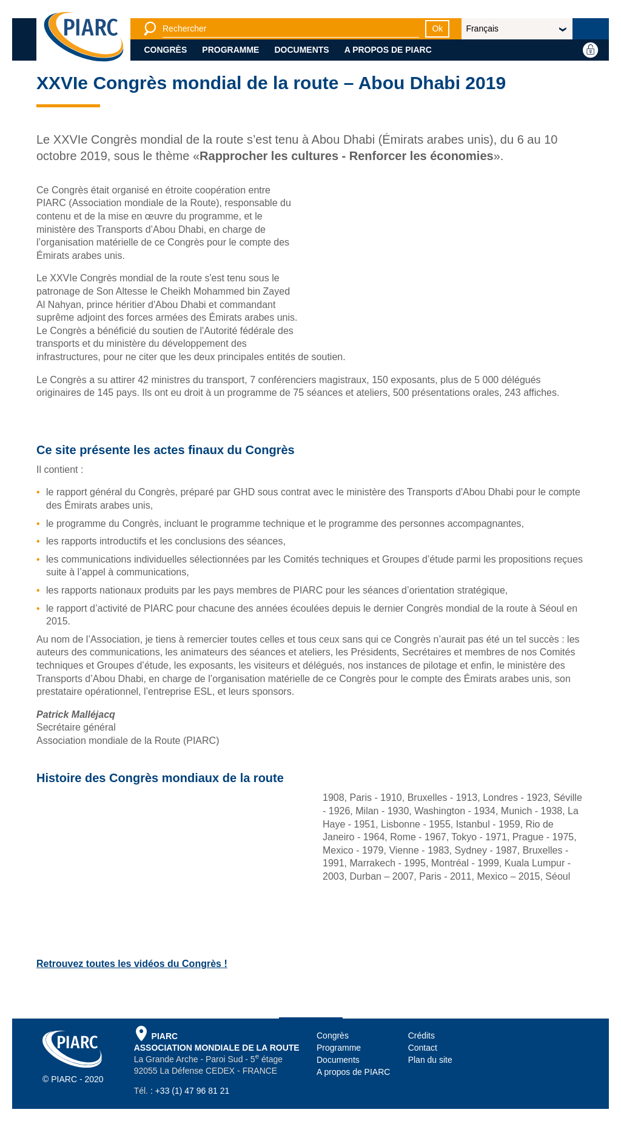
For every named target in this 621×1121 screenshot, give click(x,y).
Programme (230, 50)
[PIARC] (83, 36)
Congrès (165, 50)
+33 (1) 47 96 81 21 (192, 1091)
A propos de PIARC (388, 50)
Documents (301, 50)
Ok (437, 28)
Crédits (421, 1035)
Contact (422, 1047)
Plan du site (430, 1060)
